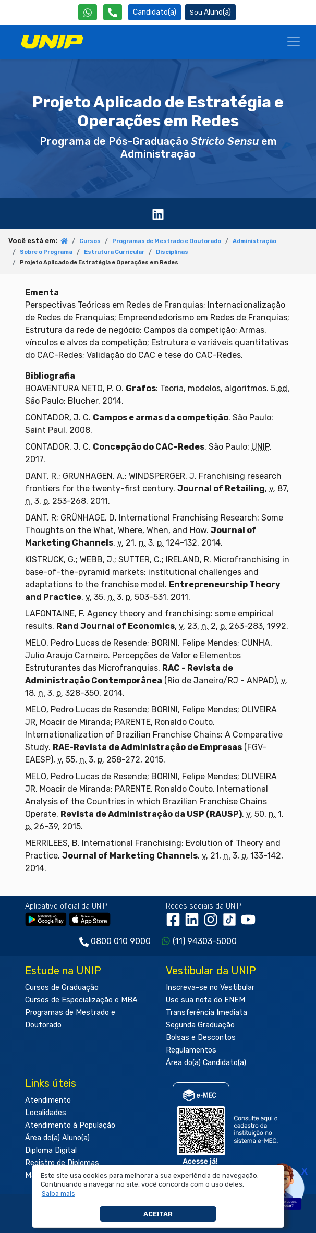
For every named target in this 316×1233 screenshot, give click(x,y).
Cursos (90, 241)
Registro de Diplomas (62, 1162)
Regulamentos (191, 1050)
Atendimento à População (70, 1125)
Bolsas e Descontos (201, 1037)
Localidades (45, 1112)
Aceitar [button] (158, 1214)
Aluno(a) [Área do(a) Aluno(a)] (210, 12)
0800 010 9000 (121, 941)
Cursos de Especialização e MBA (81, 1000)
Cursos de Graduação (62, 987)
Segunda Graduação (200, 1025)
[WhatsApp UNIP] (87, 12)
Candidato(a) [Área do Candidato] (154, 12)
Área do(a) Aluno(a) (57, 1137)
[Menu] (293, 42)
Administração (254, 241)
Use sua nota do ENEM (205, 1000)
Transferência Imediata (206, 1012)
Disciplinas (172, 252)
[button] (58, 1194)
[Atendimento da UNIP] (112, 12)
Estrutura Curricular (114, 252)
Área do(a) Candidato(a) (206, 1062)
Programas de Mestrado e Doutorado (166, 241)
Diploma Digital (51, 1150)
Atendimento (48, 1100)
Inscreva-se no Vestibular (210, 987)
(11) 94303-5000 (205, 941)
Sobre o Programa (46, 252)
